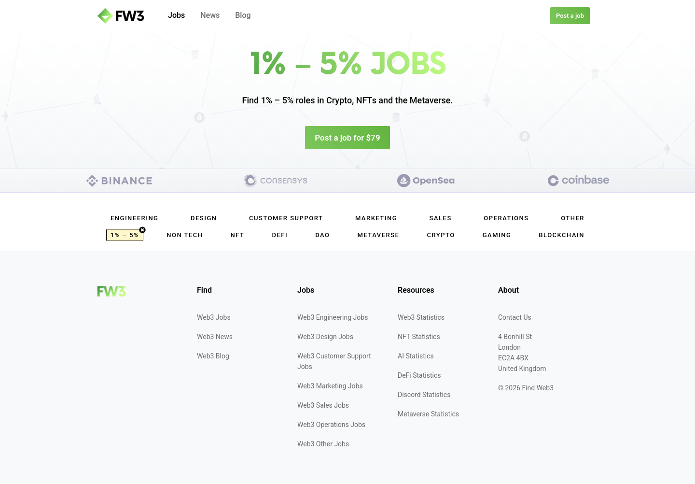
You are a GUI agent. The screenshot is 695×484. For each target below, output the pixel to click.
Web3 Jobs (214, 317)
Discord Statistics (424, 395)
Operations (506, 218)
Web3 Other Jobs (323, 444)
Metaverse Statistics (428, 414)
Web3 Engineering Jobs (332, 317)
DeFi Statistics (419, 375)
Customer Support (286, 218)
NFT (238, 235)
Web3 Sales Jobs (323, 405)
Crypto (441, 235)
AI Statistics (416, 356)
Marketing (376, 218)
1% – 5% (127, 234)
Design (204, 218)
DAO (322, 235)
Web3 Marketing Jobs (330, 386)
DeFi (280, 235)
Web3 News (215, 337)
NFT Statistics (419, 337)
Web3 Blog (213, 356)
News (210, 15)
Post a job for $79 (347, 137)
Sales (441, 218)
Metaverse (379, 235)
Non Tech (185, 235)
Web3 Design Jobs (325, 337)
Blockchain (561, 235)
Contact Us (514, 317)
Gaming (497, 235)
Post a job (570, 15)
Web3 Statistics (421, 317)
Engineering (134, 218)
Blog (242, 15)
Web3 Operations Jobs (331, 424)
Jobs (176, 15)
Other (572, 218)
